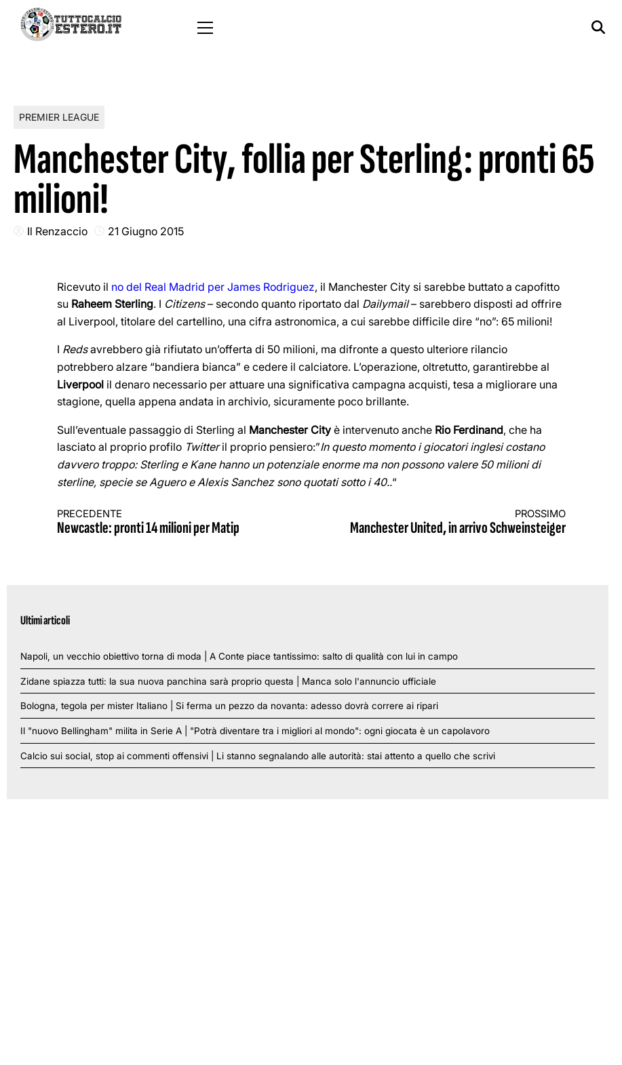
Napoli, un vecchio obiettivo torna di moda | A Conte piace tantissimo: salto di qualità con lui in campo (239, 656)
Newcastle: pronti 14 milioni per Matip (171, 523)
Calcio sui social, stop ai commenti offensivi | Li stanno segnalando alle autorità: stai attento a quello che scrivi (257, 755)
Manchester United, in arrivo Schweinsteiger (451, 523)
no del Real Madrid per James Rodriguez (213, 287)
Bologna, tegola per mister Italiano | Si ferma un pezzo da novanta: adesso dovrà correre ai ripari (229, 705)
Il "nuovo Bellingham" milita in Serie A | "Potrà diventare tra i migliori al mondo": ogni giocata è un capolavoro (255, 730)
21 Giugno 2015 (146, 231)
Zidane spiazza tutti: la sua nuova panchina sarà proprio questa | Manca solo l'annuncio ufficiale (228, 681)
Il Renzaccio (57, 231)
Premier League (59, 117)
